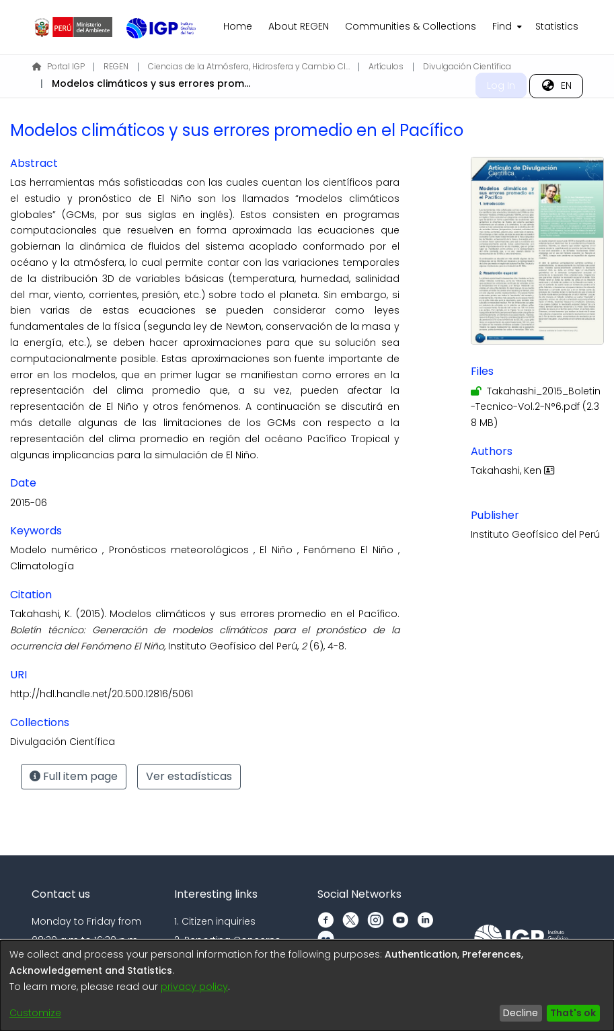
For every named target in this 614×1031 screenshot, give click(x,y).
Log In (501, 85)
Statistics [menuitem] (556, 26)
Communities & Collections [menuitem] (410, 26)
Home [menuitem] (237, 26)
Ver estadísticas (189, 776)
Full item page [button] (74, 776)
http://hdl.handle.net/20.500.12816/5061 (101, 694)
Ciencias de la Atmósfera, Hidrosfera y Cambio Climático (249, 66)
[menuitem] (506, 27)
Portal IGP (58, 66)
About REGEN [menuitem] (298, 26)
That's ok (573, 1013)
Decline (520, 1013)
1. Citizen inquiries (215, 921)
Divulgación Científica (467, 66)
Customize (35, 1013)
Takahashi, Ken (514, 470)
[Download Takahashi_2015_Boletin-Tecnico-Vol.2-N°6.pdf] (536, 407)
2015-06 (28, 502)
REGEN (116, 66)
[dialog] (307, 985)
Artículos (386, 66)
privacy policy (194, 986)
